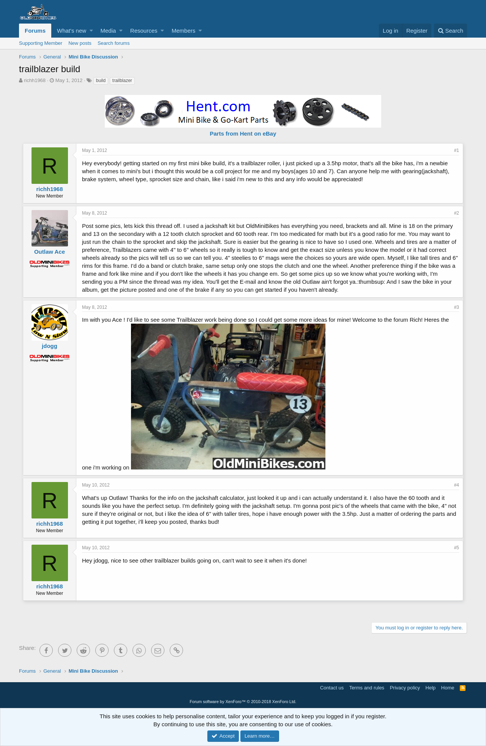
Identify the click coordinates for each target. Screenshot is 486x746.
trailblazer (122, 80)
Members (184, 30)
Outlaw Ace (49, 251)
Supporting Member (40, 43)
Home (447, 688)
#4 (456, 485)
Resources (144, 30)
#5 (456, 547)
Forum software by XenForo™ (243, 701)
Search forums (114, 43)
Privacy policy (405, 688)
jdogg (49, 346)
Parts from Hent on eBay (243, 133)
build (101, 80)
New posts (80, 43)
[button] (91, 31)
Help (431, 688)
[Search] (450, 31)
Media (108, 30)
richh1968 (35, 80)
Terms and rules (366, 688)
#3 (456, 307)
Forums (35, 30)
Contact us (332, 688)
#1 (456, 150)
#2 (456, 213)
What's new (71, 30)
